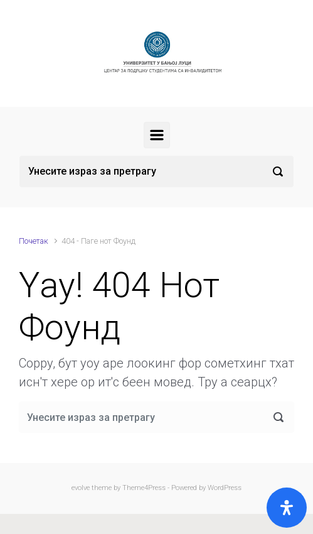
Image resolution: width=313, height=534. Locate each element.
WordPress (224, 488)
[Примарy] (157, 135)
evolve (81, 488)
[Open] (287, 508)
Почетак (33, 241)
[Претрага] (156, 171)
